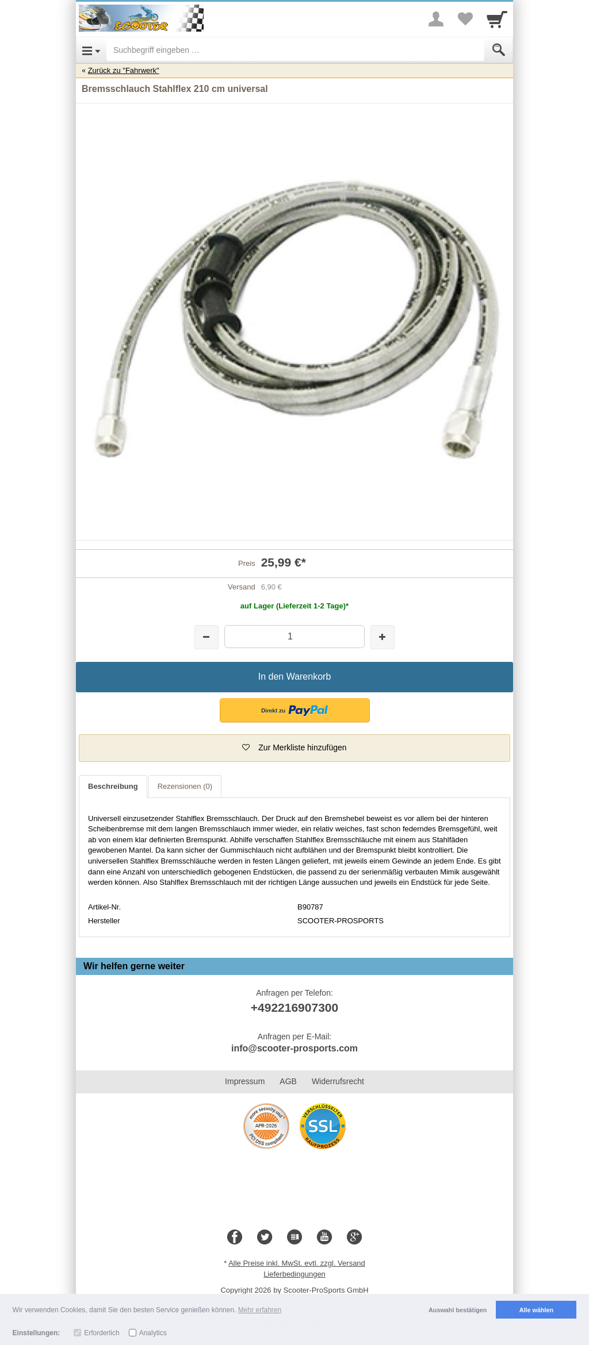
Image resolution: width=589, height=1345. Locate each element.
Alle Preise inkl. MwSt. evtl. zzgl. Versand (296, 1263)
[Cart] (497, 19)
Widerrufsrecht (338, 1081)
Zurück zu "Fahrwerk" (123, 70)
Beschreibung (113, 786)
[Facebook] (235, 1237)
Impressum (245, 1081)
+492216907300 (294, 1007)
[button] (295, 710)
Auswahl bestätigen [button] (458, 1310)
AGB (288, 1081)
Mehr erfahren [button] (259, 1310)
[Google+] (354, 1237)
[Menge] (294, 636)
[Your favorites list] (465, 19)
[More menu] (436, 19)
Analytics (153, 1333)
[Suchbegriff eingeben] (295, 50)
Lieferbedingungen (294, 1274)
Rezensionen (185, 786)
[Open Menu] (91, 50)
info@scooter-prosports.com (294, 1048)
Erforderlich (101, 1333)
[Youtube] (324, 1237)
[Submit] (498, 50)
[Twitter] (265, 1237)
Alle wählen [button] (536, 1310)
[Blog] (294, 1237)
